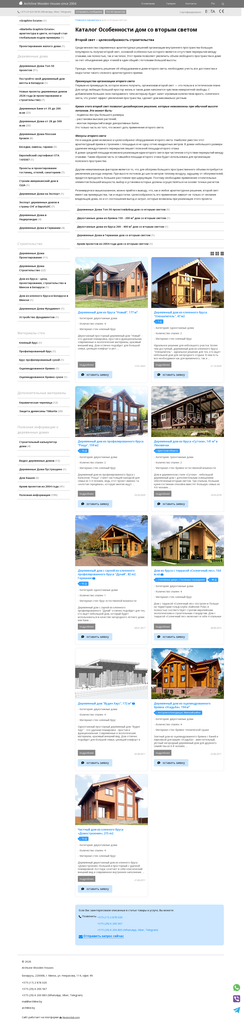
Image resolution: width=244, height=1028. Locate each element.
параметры (93, 20)
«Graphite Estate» (33, 20)
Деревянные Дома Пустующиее (42, 469)
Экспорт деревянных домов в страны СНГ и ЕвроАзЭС (39, 204)
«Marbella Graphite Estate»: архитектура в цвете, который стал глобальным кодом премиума (43, 33)
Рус (213, 3)
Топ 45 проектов (115, 11)
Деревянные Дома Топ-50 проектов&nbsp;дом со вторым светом (123, 209)
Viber (56, 11)
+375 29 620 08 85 (28, 11)
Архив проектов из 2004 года (41, 486)
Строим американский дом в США (38, 183)
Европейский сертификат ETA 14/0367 (39, 157)
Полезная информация (38, 495)
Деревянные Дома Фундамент (41, 308)
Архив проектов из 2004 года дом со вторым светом (115, 243)
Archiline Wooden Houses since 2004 (47, 3)
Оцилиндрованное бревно (39, 368)
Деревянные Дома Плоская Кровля (37, 136)
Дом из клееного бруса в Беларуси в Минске (43, 298)
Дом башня (29, 478)
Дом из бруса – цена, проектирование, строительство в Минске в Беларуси (42, 283)
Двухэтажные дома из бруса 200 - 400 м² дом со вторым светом (122, 226)
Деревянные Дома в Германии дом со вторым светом (115, 235)
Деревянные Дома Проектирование (33, 255)
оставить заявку (98, 375)
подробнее (87, 364)
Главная (79, 20)
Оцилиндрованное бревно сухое (43, 377)
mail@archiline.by (32, 1001)
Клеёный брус (30, 342)
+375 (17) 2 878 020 (109, 917)
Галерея (170, 3)
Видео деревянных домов (39, 460)
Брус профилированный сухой (41, 360)
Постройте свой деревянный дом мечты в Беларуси (42, 81)
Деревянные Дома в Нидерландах (33, 217)
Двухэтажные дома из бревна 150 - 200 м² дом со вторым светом (123, 218)
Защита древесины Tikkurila (41, 411)
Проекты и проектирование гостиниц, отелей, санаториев (42, 170)
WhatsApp (47, 11)
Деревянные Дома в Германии (42, 228)
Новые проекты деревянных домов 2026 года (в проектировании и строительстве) (43, 96)
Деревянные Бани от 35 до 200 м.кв (40, 110)
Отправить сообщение (89, 11)
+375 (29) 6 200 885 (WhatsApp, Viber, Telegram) (127, 930)
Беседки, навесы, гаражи (38, 146)
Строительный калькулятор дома (38, 444)
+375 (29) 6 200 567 (109, 923)
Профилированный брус (37, 351)
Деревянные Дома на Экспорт (41, 193)
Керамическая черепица (38, 402)
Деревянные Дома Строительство (32, 268)
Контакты (191, 3)
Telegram (65, 11)
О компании (148, 3)
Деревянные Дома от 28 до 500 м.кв (40, 123)
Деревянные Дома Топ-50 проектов (36, 68)
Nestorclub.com (71, 1017)
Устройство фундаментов (39, 317)
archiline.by (28, 1007)
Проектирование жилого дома (42, 46)
